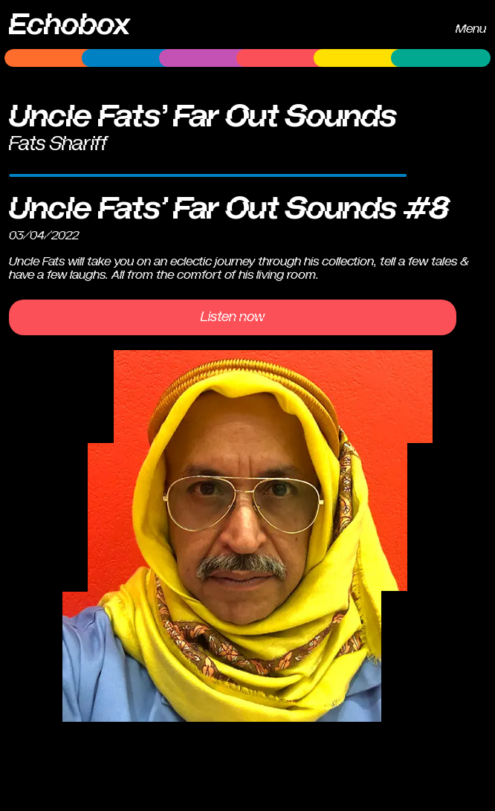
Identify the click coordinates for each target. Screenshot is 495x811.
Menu (471, 29)
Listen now (233, 317)
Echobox (70, 24)
